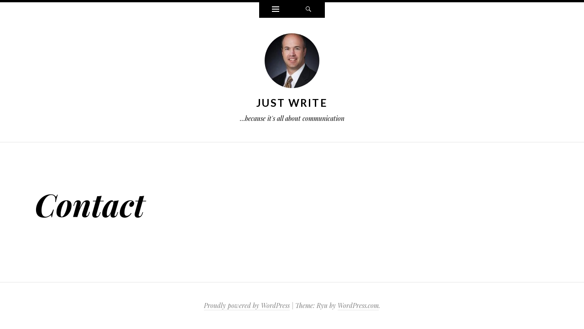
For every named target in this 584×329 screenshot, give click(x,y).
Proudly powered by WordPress (247, 305)
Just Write (292, 102)
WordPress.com (358, 305)
